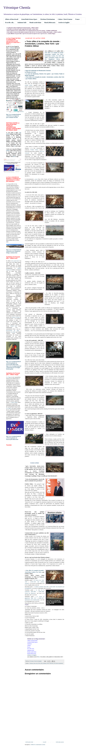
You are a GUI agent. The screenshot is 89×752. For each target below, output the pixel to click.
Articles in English (63, 22)
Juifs (48, 663)
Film (41, 663)
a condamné (11, 47)
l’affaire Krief (13, 326)
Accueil (44, 742)
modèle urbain (28, 85)
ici (14, 146)
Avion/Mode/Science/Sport (29, 19)
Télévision (51, 663)
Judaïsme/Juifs (21, 22)
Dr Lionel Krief (15, 261)
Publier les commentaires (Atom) (38, 744)
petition (8, 150)
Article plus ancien (60, 742)
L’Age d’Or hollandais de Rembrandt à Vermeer (38, 70)
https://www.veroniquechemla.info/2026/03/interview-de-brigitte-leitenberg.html (13, 367)
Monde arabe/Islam (35, 22)
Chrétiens (31, 663)
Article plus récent (29, 742)
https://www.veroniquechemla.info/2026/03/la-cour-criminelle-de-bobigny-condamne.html (13, 251)
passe (36, 179)
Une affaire (13, 332)
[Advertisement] (44, 727)
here (14, 156)
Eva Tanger (8, 377)
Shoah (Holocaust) (49, 22)
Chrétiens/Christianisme (47, 19)
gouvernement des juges (12, 330)
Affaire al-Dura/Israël (11, 19)
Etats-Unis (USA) (36, 663)
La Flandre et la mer (30, 72)
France (77, 19)
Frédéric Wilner (34, 149)
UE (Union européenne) (58, 663)
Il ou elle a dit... (9, 22)
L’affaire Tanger (14, 402)
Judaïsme (45, 663)
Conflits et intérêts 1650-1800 (41, 586)
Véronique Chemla (17, 8)
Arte (38, 656)
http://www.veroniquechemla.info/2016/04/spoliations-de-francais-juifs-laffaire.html (13, 363)
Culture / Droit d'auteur (65, 19)
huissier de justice (16, 317)
